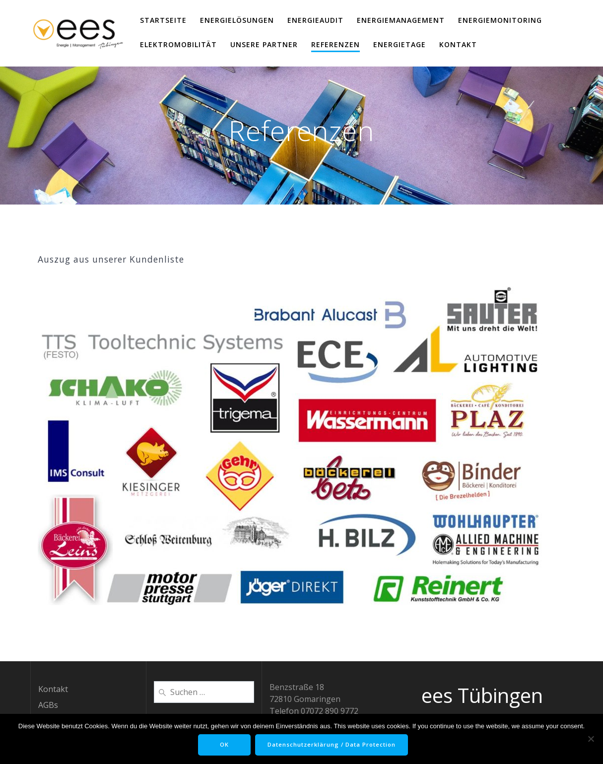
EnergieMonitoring (500, 20)
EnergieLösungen (237, 20)
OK (221, 745)
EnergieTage (399, 44)
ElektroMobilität (178, 44)
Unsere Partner (264, 44)
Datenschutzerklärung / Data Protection (335, 745)
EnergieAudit (315, 20)
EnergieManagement (401, 20)
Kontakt (458, 44)
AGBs (48, 704)
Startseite (163, 20)
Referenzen (335, 44)
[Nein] (591, 739)
